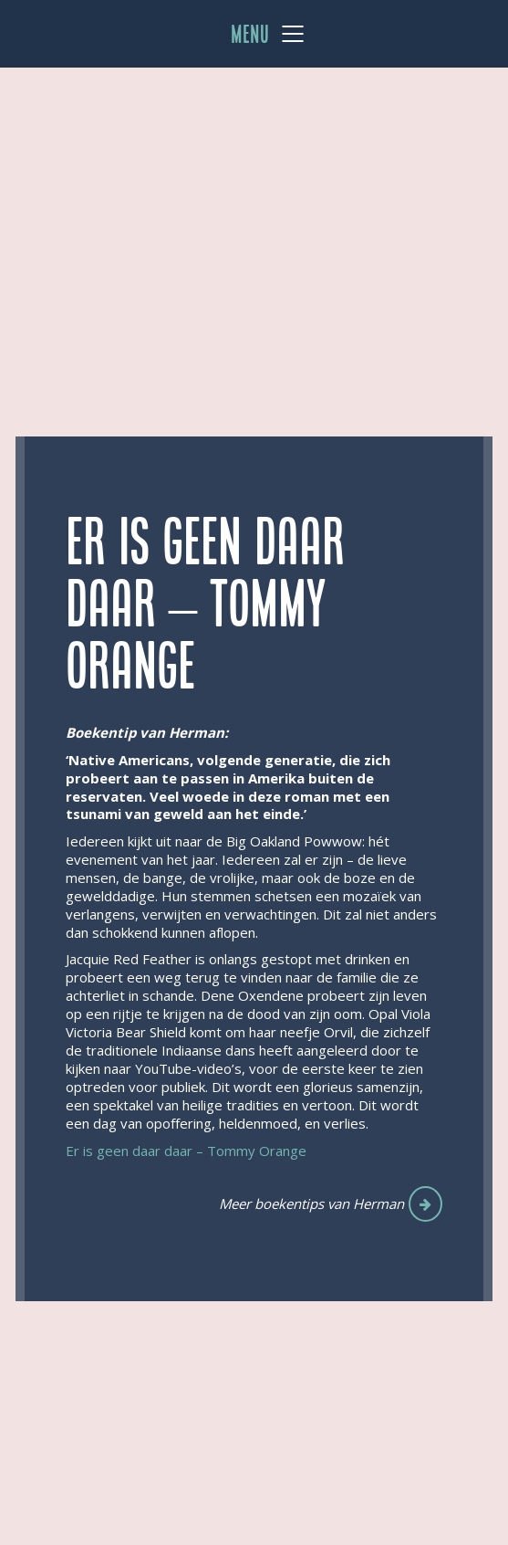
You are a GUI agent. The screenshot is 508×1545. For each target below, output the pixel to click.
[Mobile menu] (268, 34)
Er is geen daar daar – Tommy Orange (186, 1150)
